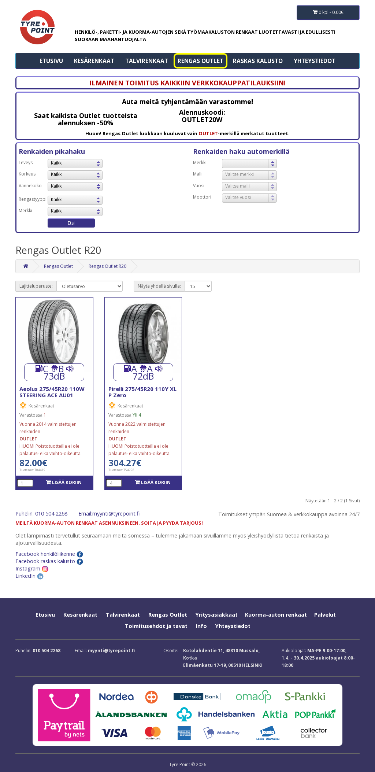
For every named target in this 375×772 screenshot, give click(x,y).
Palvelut (325, 614)
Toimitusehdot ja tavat (156, 626)
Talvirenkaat (146, 61)
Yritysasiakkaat (217, 614)
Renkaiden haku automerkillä (241, 151)
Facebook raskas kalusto (49, 561)
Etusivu (51, 61)
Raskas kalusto (258, 61)
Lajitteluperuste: (36, 286)
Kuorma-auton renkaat (276, 614)
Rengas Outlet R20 (107, 266)
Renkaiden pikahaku (52, 151)
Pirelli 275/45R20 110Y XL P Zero (142, 392)
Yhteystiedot (314, 61)
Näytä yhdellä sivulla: (159, 286)
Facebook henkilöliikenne (49, 553)
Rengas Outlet (200, 61)
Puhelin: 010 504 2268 (41, 513)
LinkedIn (29, 575)
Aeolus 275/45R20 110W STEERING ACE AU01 (52, 392)
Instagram (31, 568)
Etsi (71, 223)
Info (201, 626)
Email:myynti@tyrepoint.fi (109, 513)
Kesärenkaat (94, 61)
